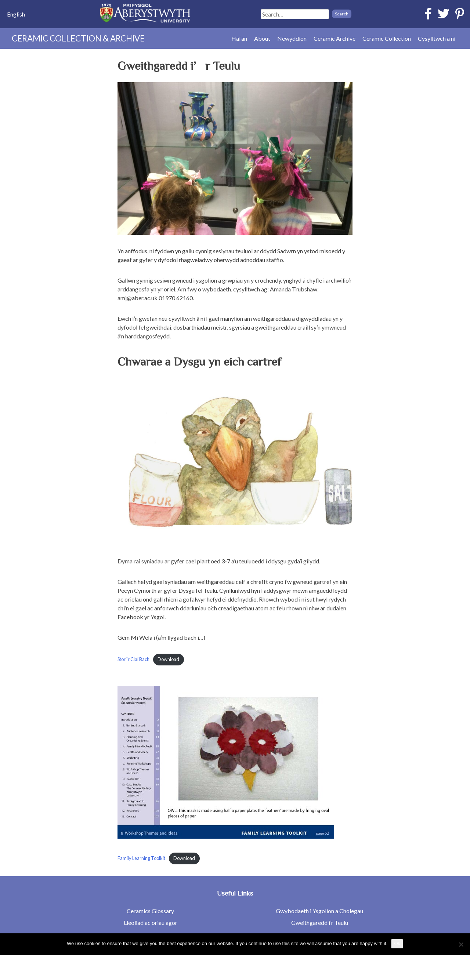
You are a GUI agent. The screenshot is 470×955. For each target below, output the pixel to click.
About (262, 38)
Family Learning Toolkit (141, 858)
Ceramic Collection (386, 38)
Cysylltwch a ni (436, 38)
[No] (460, 944)
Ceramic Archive (334, 38)
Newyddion (292, 38)
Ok (397, 943)
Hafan (239, 38)
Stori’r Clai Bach (133, 659)
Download (168, 659)
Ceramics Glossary (150, 910)
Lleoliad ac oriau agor (150, 922)
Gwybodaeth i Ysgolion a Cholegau (319, 910)
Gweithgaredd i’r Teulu (319, 922)
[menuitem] (16, 14)
